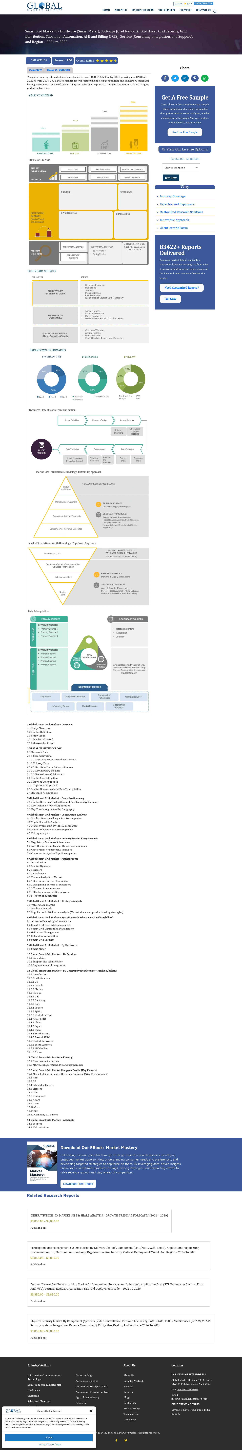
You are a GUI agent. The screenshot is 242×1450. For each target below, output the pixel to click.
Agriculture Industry (87, 1397)
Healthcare (34, 1390)
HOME (106, 10)
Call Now (170, 300)
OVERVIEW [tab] (35, 69)
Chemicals (33, 1395)
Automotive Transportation (91, 1386)
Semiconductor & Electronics (44, 1384)
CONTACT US (203, 10)
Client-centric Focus (174, 228)
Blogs (127, 1397)
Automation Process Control (92, 1392)
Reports (128, 1392)
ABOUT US (121, 10)
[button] (91, 1411)
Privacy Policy (132, 1408)
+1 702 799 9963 (187, 1389)
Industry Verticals (134, 1380)
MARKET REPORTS (142, 10)
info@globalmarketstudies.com (189, 1398)
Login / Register (203, 3)
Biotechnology (84, 1375)
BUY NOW (171, 178)
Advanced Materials (39, 1401)
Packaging (81, 1402)
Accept (49, 1437)
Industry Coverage (172, 196)
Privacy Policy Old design (50, 1444)
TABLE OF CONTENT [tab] (58, 69)
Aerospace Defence (87, 1380)
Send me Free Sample (184, 132)
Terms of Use (131, 1414)
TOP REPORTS (166, 10)
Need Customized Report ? (182, 288)
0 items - (183, 4)
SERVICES (185, 10)
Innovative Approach (174, 220)
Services (128, 1386)
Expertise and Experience (177, 204)
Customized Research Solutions (181, 212)
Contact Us (130, 1402)
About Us (129, 1375)
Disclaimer (130, 1419)
